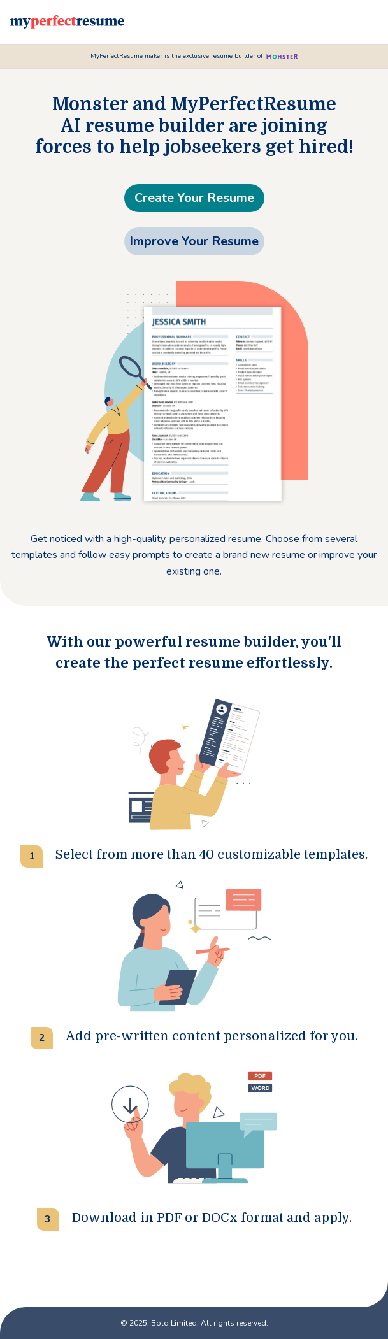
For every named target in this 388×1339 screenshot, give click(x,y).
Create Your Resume (194, 197)
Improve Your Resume (194, 241)
